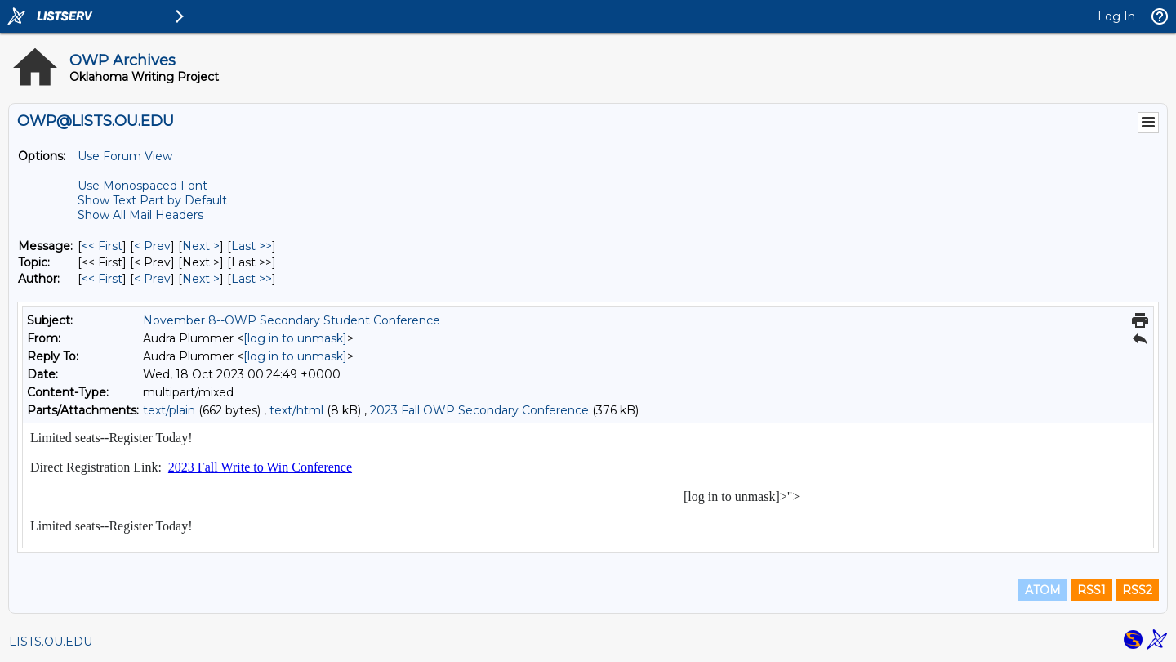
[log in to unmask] (295, 338)
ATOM (1043, 590)
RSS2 (1137, 590)
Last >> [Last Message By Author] (251, 278)
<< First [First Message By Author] (102, 278)
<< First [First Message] (102, 246)
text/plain (169, 410)
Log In (1116, 16)
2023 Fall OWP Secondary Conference (479, 410)
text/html (296, 410)
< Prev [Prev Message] (152, 246)
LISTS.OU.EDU (50, 641)
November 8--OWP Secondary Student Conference (291, 320)
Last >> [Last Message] (251, 246)
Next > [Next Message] (201, 246)
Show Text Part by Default (152, 200)
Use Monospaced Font (142, 185)
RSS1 (1091, 590)
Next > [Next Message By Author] (201, 278)
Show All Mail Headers (140, 215)
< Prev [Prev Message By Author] (152, 278)
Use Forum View (125, 156)
